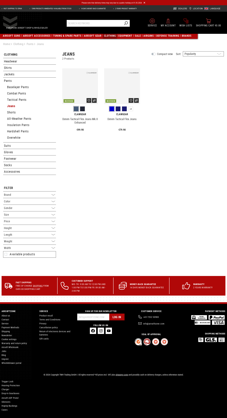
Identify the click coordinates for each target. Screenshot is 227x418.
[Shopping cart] (208, 24)
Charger (5, 389)
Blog (4, 355)
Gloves (8, 152)
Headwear (10, 61)
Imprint (5, 358)
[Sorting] (203, 53)
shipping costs (122, 374)
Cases (4, 409)
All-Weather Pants (19, 118)
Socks (8, 165)
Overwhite (13, 137)
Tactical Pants (16, 99)
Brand (29, 195)
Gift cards (44, 338)
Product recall (46, 315)
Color (29, 201)
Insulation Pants (18, 125)
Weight (29, 241)
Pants (8, 81)
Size (29, 214)
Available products (22, 254)
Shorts (11, 112)
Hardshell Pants (18, 131)
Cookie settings (9, 339)
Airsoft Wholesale (10, 347)
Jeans (11, 106)
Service (5, 323)
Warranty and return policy (14, 343)
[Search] (129, 24)
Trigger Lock (7, 381)
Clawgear (80, 114)
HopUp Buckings (9, 405)
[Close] (144, 2)
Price (29, 221)
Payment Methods (10, 327)
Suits (7, 145)
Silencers (6, 401)
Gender (29, 208)
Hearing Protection (11, 385)
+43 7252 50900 (151, 316)
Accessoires (12, 171)
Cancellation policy (48, 327)
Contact (5, 319)
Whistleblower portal (11, 362)
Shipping (38, 285)
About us (6, 315)
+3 (131, 109)
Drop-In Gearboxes (10, 393)
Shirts (8, 68)
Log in (116, 317)
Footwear (10, 158)
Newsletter (7, 335)
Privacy (42, 323)
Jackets (9, 74)
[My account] (168, 24)
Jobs (4, 351)
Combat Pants (16, 93)
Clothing (10, 55)
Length (29, 234)
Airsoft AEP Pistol (10, 397)
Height (29, 228)
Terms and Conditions (49, 319)
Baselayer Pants (18, 87)
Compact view (165, 54)
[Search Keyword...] (97, 24)
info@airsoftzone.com (154, 323)
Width (29, 248)
